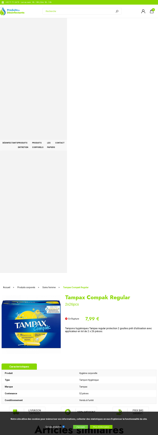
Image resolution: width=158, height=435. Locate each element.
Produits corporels (86, 23)
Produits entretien (50, 23)
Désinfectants (17, 23)
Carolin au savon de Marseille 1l (130, 234)
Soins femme (49, 33)
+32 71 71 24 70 (12, 2)
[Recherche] (79, 11)
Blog (79, 381)
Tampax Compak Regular (76, 33)
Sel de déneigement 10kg (79, 234)
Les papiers (118, 23)
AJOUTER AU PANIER (79, 251)
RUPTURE (27, 251)
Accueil (6, 33)
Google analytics (53, 427)
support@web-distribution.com (90, 373)
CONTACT (143, 23)
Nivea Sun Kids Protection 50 (27, 235)
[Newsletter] (51, 409)
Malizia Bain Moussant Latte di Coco (79, 303)
